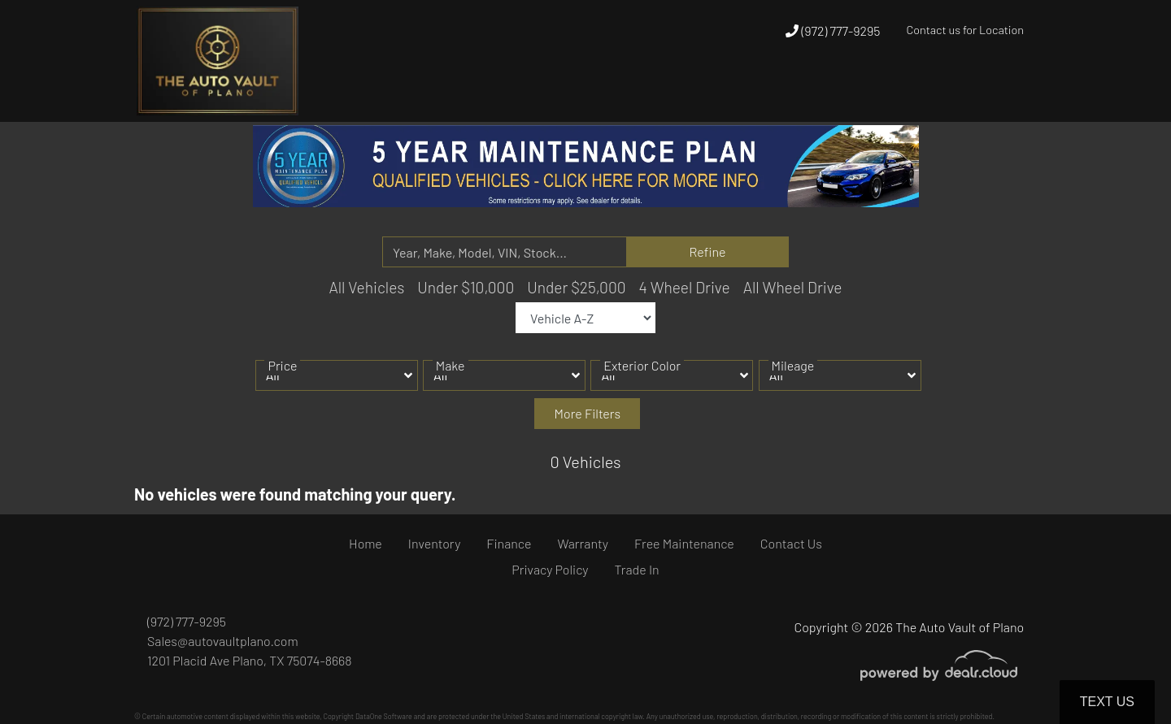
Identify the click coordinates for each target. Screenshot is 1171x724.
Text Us (1107, 702)
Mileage (793, 377)
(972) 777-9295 (833, 30)
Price (282, 377)
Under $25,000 (576, 287)
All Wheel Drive (792, 287)
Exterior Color (642, 377)
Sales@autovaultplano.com (222, 640)
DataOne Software (383, 716)
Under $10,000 (465, 287)
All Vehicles (366, 287)
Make (450, 377)
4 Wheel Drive (684, 287)
